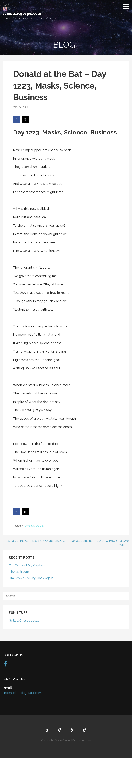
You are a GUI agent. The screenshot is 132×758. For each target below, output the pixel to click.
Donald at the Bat (34, 525)
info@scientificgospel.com (22, 693)
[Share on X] (25, 119)
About (60, 730)
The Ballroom (19, 571)
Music (72, 730)
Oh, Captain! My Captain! (27, 565)
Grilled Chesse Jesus (24, 620)
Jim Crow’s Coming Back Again (31, 578)
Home (47, 730)
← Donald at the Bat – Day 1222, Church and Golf (34, 540)
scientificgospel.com (22, 13)
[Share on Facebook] (16, 119)
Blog (84, 730)
